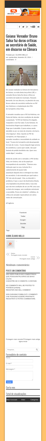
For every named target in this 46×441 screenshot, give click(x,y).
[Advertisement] (21, 418)
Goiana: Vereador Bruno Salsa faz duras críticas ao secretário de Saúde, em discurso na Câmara (21, 42)
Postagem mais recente (14, 339)
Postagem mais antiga (32, 339)
